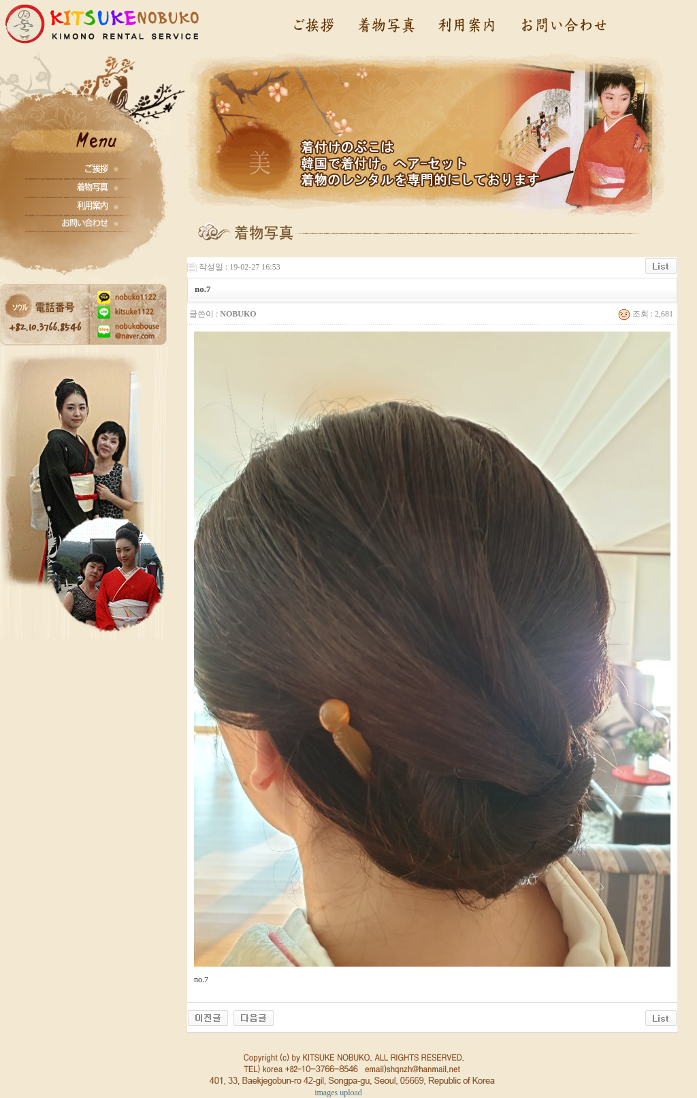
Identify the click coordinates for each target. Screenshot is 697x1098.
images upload (338, 1092)
